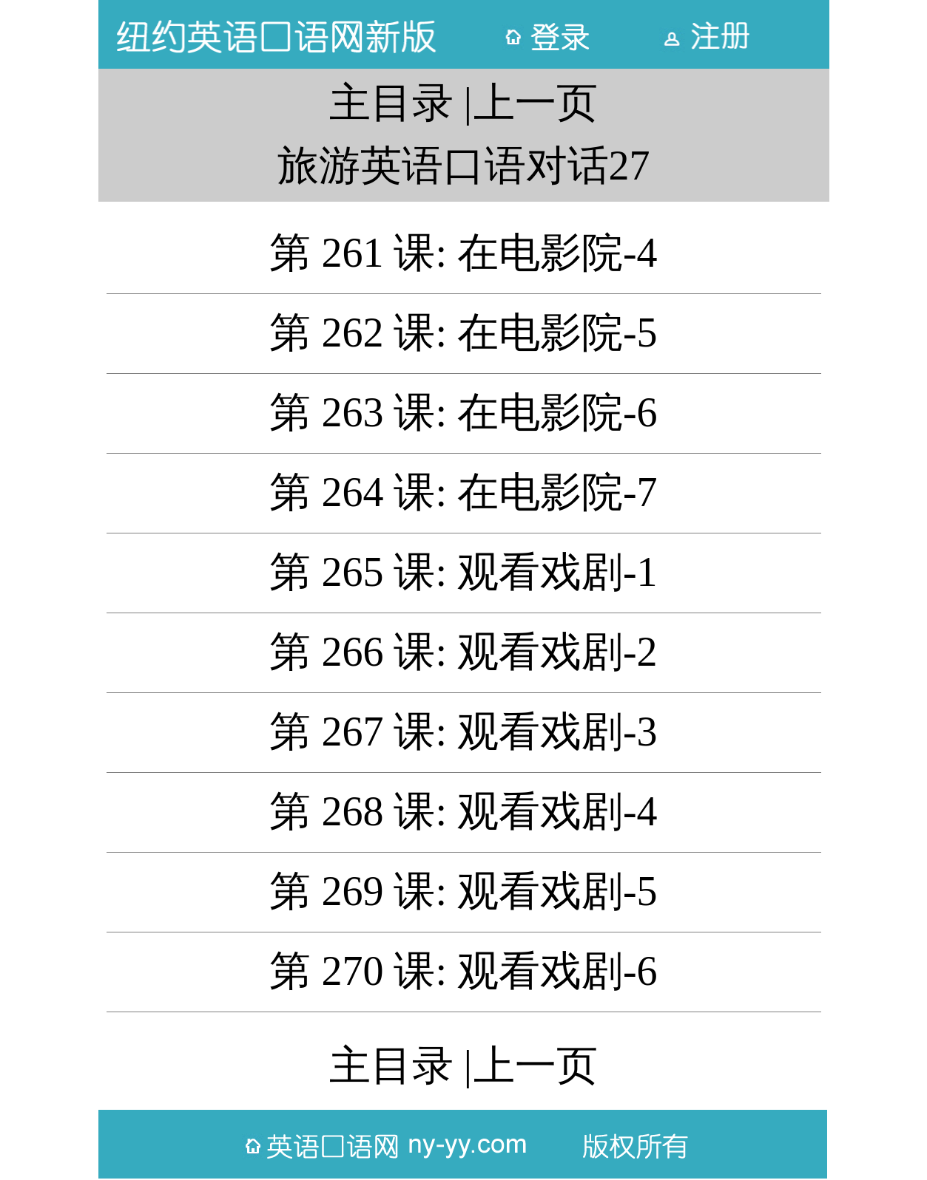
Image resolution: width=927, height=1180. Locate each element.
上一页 (535, 103)
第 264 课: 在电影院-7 (463, 492)
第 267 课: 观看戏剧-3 (463, 731)
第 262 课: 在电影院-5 (463, 332)
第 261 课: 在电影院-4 (463, 253)
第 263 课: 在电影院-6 (463, 412)
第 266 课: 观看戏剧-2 (463, 652)
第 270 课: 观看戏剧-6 (463, 971)
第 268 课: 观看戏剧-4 (463, 811)
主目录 (391, 103)
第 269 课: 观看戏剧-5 (463, 891)
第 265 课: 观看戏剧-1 (463, 572)
